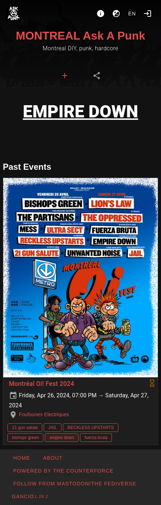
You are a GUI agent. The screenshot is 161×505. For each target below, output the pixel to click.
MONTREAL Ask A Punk (80, 35)
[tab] (65, 75)
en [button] (132, 13)
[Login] (147, 13)
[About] (100, 13)
